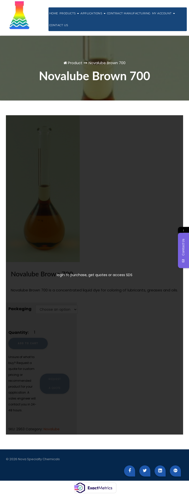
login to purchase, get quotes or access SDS (94, 274)
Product (75, 62)
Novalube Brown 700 (107, 62)
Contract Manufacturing (129, 13)
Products (69, 13)
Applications (93, 13)
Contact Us (58, 25)
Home (53, 13)
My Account (163, 13)
